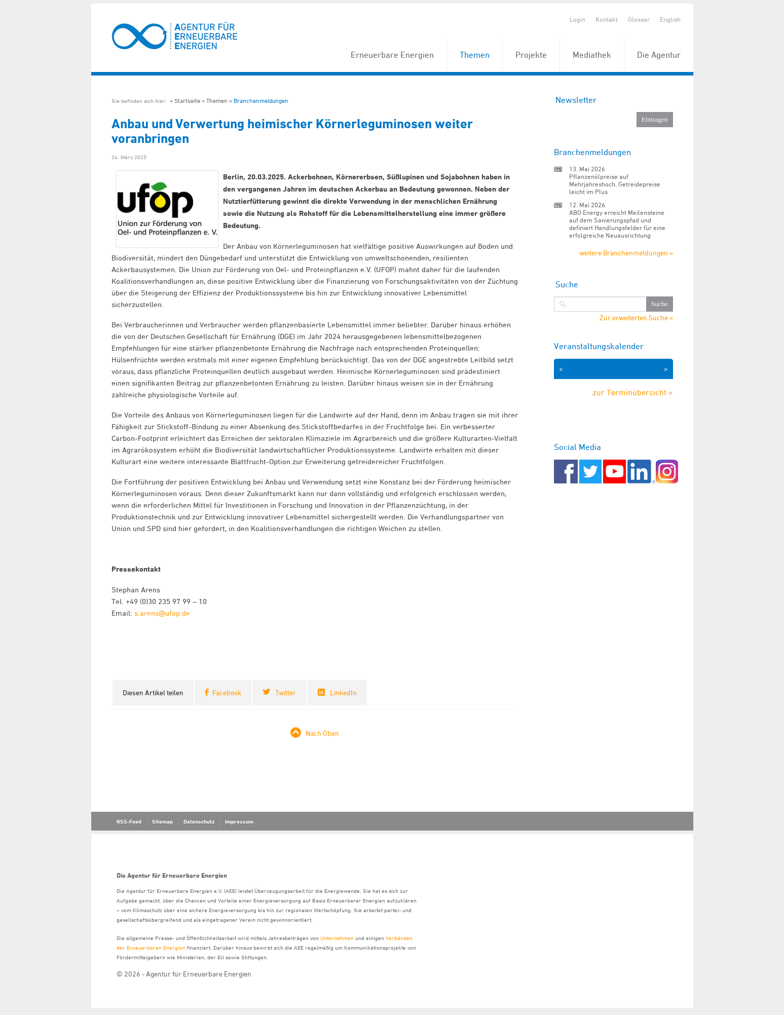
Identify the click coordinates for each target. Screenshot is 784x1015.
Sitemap (162, 821)
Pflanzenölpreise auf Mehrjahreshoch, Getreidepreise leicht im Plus (614, 184)
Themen (475, 55)
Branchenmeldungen (261, 100)
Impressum (239, 821)
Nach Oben (322, 733)
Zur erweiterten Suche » (636, 317)
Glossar (639, 19)
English (670, 19)
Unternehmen (337, 937)
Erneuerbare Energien (392, 55)
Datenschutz (198, 821)
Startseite (187, 100)
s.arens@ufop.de (162, 613)
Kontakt (606, 19)
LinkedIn (343, 692)
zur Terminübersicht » (632, 392)
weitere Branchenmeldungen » (626, 252)
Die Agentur (659, 55)
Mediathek (592, 55)
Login (577, 19)
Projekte (531, 55)
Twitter (285, 692)
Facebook (226, 692)
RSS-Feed (129, 821)
